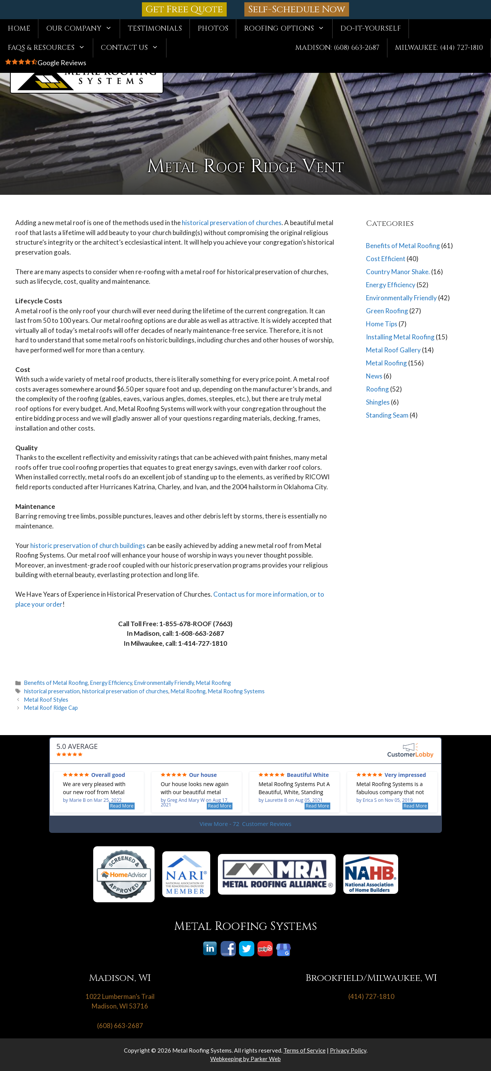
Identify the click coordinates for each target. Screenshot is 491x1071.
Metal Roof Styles (46, 699)
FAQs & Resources (50, 48)
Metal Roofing (213, 682)
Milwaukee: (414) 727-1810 (439, 48)
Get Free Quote (184, 9)
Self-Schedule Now (296, 9)
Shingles (378, 402)
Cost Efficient (385, 259)
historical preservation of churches (232, 223)
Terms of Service (304, 1050)
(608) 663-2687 (120, 1026)
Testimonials (155, 28)
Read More (121, 806)
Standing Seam (387, 415)
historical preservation (52, 691)
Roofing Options (288, 28)
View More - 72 (245, 823)
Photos (213, 28)
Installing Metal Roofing (400, 337)
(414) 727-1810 (371, 996)
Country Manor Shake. (398, 272)
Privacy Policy (348, 1050)
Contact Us (133, 48)
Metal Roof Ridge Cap (51, 707)
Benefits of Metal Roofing (56, 682)
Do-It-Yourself (370, 28)
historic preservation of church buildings (87, 545)
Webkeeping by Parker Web (245, 1058)
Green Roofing (387, 311)
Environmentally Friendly (164, 682)
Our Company (83, 28)
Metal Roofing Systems (236, 691)
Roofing (377, 389)
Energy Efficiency (111, 682)
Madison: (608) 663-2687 (337, 48)
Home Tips (381, 324)
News (374, 376)
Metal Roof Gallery (393, 350)
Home (19, 28)
